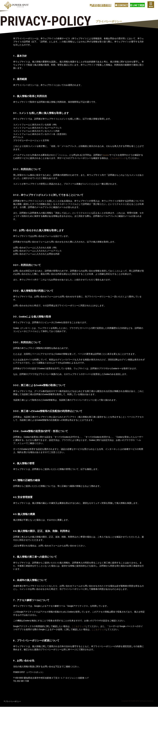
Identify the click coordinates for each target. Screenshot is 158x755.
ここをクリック (79, 626)
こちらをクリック (118, 158)
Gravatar (106, 155)
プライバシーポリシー (12, 701)
